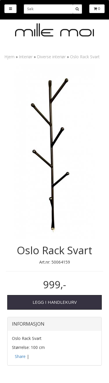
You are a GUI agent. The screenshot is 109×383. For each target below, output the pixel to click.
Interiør (26, 56)
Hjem (9, 56)
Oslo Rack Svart (85, 56)
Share (20, 356)
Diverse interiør (51, 56)
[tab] (54, 324)
